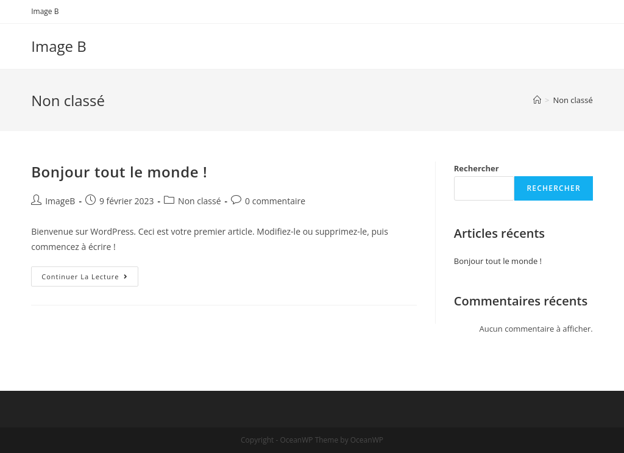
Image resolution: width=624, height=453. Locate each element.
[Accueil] (537, 100)
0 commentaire (275, 201)
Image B (44, 11)
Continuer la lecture (89, 279)
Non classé (199, 201)
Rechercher (476, 168)
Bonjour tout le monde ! (119, 172)
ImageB (60, 201)
